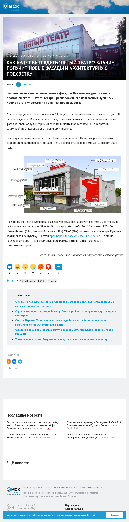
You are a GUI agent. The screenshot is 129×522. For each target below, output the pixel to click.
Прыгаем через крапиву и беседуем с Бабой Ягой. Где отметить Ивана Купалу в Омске (94, 424)
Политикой (91, 515)
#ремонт (42, 280)
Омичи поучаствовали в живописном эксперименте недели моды (87, 436)
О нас (26, 487)
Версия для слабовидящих (74, 507)
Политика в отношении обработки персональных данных (74, 487)
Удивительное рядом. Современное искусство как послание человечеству (61, 339)
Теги (12, 280)
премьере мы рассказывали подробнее (74, 236)
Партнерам (37, 487)
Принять (114, 515)
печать (64, 56)
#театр (52, 280)
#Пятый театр (27, 280)
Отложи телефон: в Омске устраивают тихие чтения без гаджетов (32, 436)
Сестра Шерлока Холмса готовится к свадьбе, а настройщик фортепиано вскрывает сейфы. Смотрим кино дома (33, 425)
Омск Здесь (11, 7)
